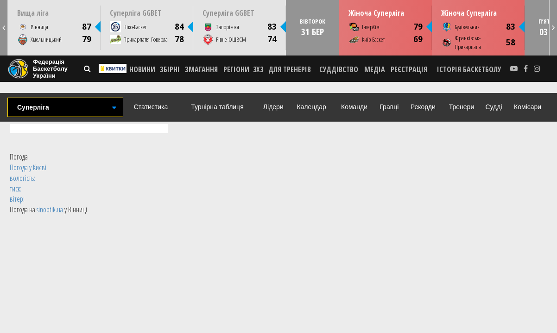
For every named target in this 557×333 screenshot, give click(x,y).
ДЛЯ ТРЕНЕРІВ (289, 69)
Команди (354, 107)
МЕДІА (374, 69)
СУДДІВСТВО (338, 69)
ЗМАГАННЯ (201, 69)
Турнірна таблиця (217, 107)
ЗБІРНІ (170, 69)
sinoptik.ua (50, 209)
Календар (311, 107)
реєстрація (409, 69)
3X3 (258, 69)
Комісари (527, 107)
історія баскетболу (469, 69)
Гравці (389, 107)
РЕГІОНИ (236, 69)
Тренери (461, 107)
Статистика (151, 107)
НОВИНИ (142, 69)
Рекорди (423, 107)
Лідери (273, 107)
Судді (493, 107)
